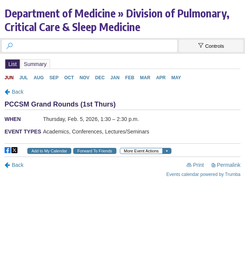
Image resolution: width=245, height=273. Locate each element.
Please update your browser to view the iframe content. (122, 63)
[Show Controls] (211, 46)
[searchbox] (96, 46)
